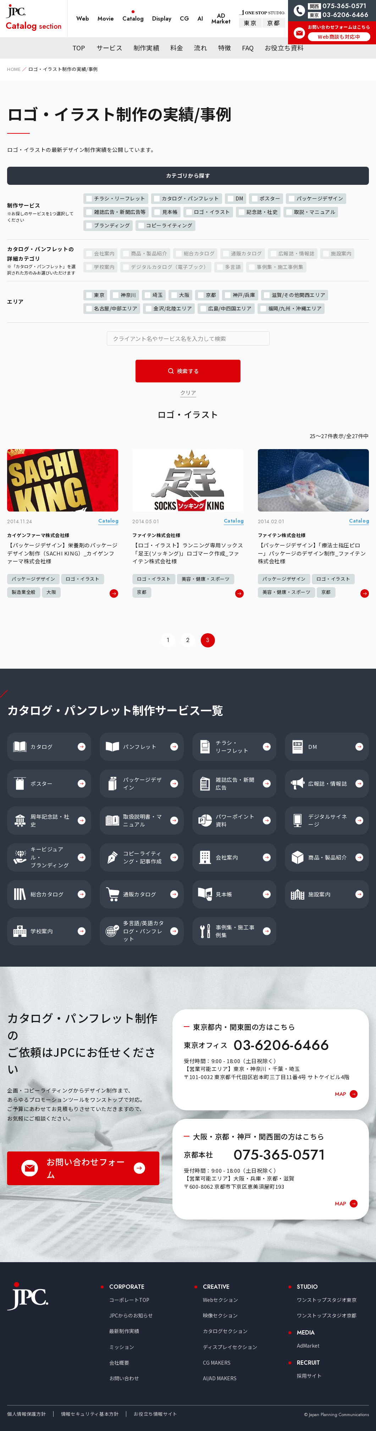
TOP (78, 47)
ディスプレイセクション (230, 1346)
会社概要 (119, 1362)
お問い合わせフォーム (85, 1168)
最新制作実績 (124, 1331)
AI (200, 19)
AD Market (221, 19)
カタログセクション (225, 1331)
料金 (176, 47)
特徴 (224, 47)
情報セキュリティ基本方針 (90, 1413)
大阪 (184, 294)
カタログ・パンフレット (190, 197)
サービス (109, 47)
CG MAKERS (217, 1362)
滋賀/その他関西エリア (299, 294)
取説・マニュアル (315, 211)
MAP (340, 1094)
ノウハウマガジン (210, 39)
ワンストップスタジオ (326, 1299)
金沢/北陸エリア (173, 307)
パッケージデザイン (320, 197)
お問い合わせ (124, 1378)
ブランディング (112, 224)
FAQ (248, 47)
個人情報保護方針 (26, 1413)
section (34, 26)
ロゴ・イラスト (212, 211)
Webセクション (220, 1299)
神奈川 (128, 294)
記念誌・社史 (262, 211)
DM (239, 197)
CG (184, 19)
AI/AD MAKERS (220, 1378)
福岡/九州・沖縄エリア (295, 307)
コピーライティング (169, 224)
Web (82, 19)
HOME (14, 69)
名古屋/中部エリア (115, 307)
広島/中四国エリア (229, 307)
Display (161, 19)
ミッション (121, 1346)
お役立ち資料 (284, 47)
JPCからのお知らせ (131, 1315)
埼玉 (158, 294)
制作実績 (146, 47)
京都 (274, 22)
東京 (250, 22)
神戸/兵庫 (244, 294)
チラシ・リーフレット (119, 197)
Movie (106, 19)
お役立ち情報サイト (155, 1413)
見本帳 (170, 211)
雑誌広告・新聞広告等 (120, 211)
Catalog (133, 19)
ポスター (270, 197)
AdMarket (308, 1345)
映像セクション (220, 1315)
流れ (200, 47)
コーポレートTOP (129, 1299)
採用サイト (309, 1375)
